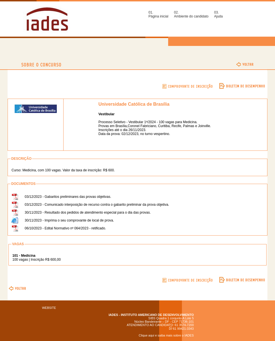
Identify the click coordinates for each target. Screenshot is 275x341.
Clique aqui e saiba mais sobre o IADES (166, 335)
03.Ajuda (218, 14)
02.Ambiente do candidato (191, 14)
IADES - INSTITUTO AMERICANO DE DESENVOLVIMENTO (151, 314)
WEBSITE (49, 307)
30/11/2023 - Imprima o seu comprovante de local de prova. (69, 220)
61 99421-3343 (181, 328)
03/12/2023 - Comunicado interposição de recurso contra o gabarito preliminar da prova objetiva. (97, 205)
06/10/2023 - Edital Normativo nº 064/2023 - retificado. (65, 228)
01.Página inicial (158, 14)
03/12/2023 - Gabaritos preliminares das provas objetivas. (68, 197)
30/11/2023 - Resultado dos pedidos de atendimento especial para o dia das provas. (88, 212)
